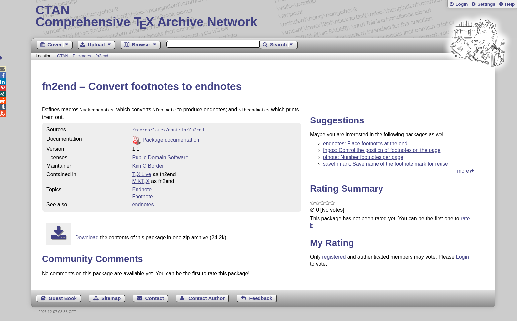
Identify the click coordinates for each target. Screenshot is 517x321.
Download (87, 236)
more (463, 171)
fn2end (101, 55)
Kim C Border (148, 164)
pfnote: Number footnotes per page (363, 157)
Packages (82, 55)
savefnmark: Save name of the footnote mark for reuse (385, 164)
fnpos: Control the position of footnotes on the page (381, 150)
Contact (154, 297)
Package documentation (171, 138)
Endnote (142, 188)
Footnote (142, 195)
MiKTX (141, 180)
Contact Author (206, 297)
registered (334, 257)
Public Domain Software (160, 156)
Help (510, 4)
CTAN (62, 55)
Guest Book (63, 297)
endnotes (143, 203)
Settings (486, 4)
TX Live (141, 173)
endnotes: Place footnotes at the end (365, 143)
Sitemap (111, 297)
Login (461, 4)
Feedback (260, 297)
